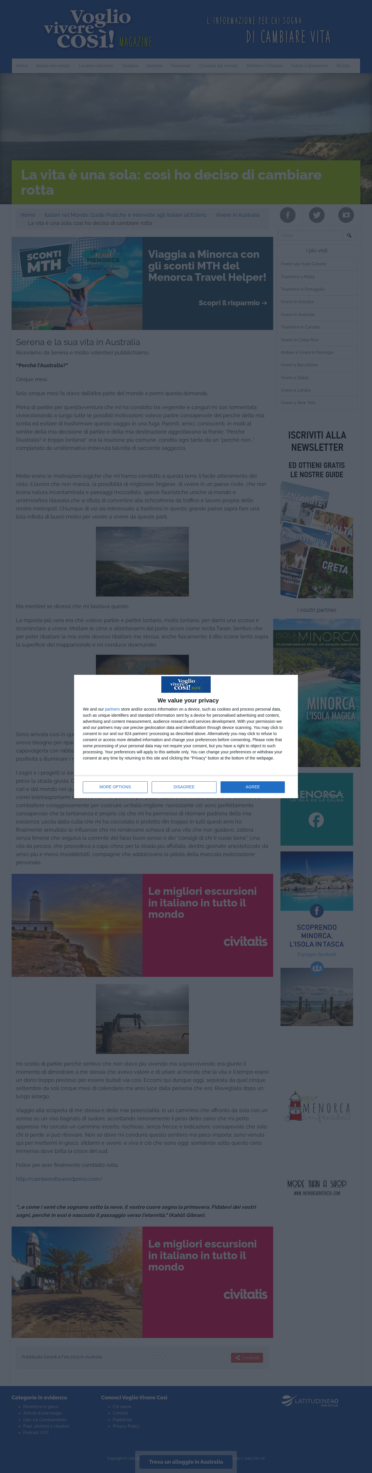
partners (112, 709)
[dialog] (186, 736)
